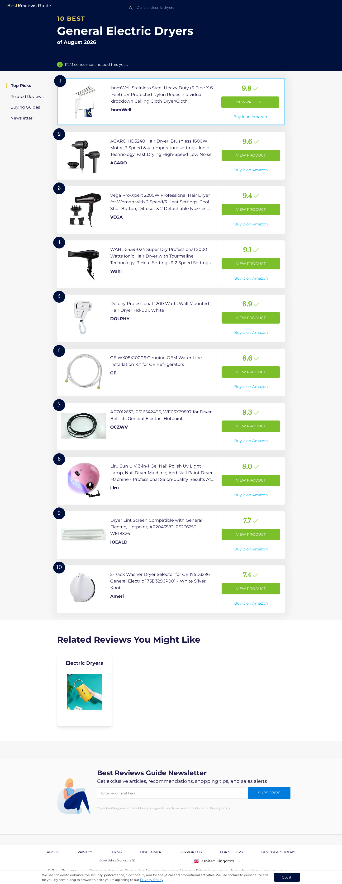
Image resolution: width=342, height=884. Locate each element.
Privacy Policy (151, 880)
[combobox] (171, 7)
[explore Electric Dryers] (84, 690)
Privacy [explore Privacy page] (84, 852)
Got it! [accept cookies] (287, 877)
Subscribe (269, 793)
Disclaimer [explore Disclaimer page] (150, 852)
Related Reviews (26, 96)
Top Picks (21, 85)
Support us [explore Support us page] (191, 852)
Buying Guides (25, 107)
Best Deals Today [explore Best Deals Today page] (278, 852)
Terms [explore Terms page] (116, 852)
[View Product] (171, 101)
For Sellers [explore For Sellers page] (231, 852)
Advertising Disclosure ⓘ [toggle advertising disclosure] (117, 860)
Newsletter (21, 118)
